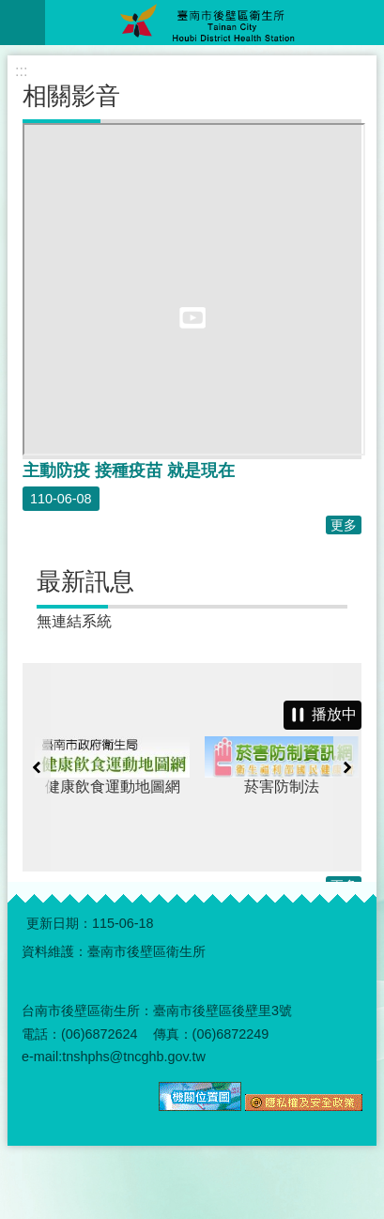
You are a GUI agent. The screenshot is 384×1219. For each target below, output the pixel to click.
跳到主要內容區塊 (9, 9)
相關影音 (71, 96)
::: (21, 71)
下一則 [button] (347, 767)
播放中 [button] (334, 714)
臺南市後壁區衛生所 (214, 22)
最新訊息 (85, 581)
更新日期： (59, 923)
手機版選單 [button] (22, 22)
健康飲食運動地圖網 (152, 765)
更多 (343, 524)
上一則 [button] (37, 767)
